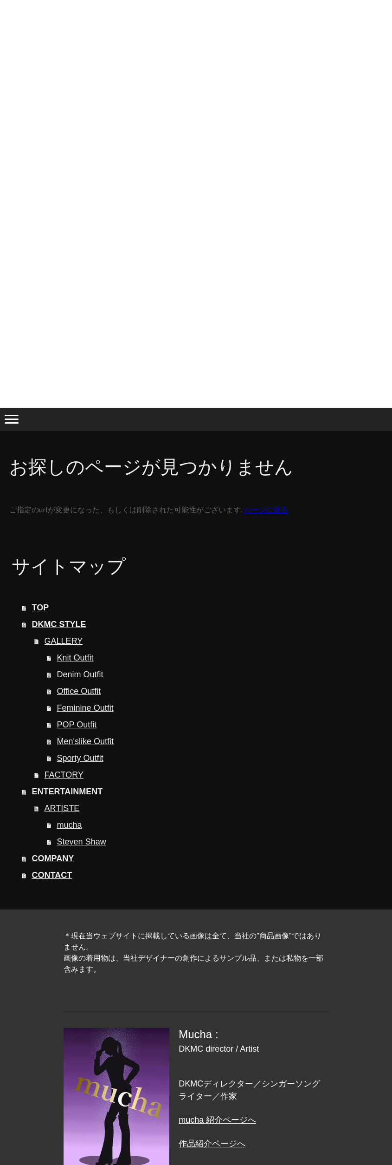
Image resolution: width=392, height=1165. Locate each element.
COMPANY (53, 858)
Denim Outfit (80, 674)
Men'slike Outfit (85, 741)
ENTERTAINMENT (67, 791)
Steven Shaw (81, 841)
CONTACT (52, 875)
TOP (40, 607)
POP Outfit (77, 724)
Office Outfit (79, 691)
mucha (69, 825)
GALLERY (64, 641)
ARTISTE (62, 808)
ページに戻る (266, 509)
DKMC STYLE (59, 624)
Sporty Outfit (80, 758)
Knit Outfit (75, 657)
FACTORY (64, 774)
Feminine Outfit (85, 708)
